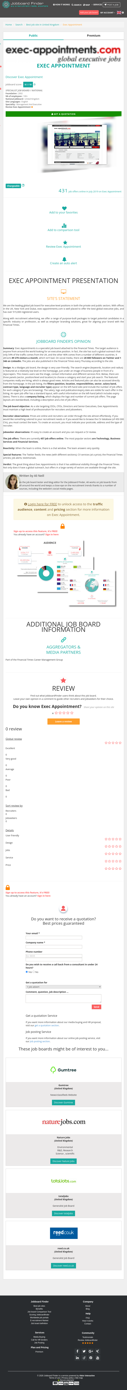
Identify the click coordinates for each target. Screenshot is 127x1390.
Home (8, 24)
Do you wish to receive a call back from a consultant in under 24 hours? (61, 982)
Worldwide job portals (39, 1317)
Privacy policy (67, 1378)
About (87, 1306)
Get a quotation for (36, 998)
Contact (87, 1324)
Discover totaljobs (63, 1213)
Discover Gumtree (63, 1102)
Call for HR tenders (39, 1340)
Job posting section (40, 1057)
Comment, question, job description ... (47, 1007)
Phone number (34, 967)
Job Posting (39, 1343)
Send (96, 1022)
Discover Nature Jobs (63, 1161)
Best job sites (39, 1306)
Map (86, 5)
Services (96, 4)
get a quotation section (47, 1040)
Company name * (35, 958)
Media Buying (39, 1337)
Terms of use (54, 1378)
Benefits (39, 1309)
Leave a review (63, 737)
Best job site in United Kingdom (42, 24)
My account (107, 12)
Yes (29, 987)
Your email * (33, 948)
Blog (88, 1309)
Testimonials (87, 1337)
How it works (61, 4)
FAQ (88, 1318)
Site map (79, 1378)
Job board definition (39, 1323)
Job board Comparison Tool (39, 1312)
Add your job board (89, 12)
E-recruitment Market (39, 1320)
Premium (39, 1352)
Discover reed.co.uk (63, 1265)
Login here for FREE (42, 520)
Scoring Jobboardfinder (39, 1315)
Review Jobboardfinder (88, 1341)
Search (76, 5)
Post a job (111, 4)
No (35, 987)
